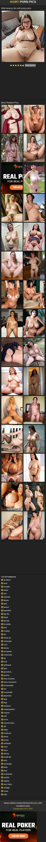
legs (4, 702)
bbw (4, 604)
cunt (4, 645)
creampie (6, 641)
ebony (5, 648)
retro (4, 747)
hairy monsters (8, 682)
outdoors (6, 733)
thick (4, 767)
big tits (5, 614)
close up (6, 638)
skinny (5, 754)
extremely (6, 655)
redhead (6, 743)
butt (4, 628)
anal (4, 583)
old (3, 726)
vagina (5, 781)
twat (4, 771)
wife (4, 794)
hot (3, 689)
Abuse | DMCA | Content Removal (17, 803)
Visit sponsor (30, 65)
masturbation (8, 709)
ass (4, 593)
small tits (6, 757)
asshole (5, 597)
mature (5, 713)
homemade (7, 685)
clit (3, 634)
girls (4, 668)
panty (4, 737)
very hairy (6, 784)
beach (5, 607)
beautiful (6, 611)
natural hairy (7, 723)
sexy (4, 750)
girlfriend (6, 665)
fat (3, 658)
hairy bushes (8, 679)
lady (4, 699)
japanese (6, 696)
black (4, 617)
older (4, 730)
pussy (5, 740)
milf (4, 716)
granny (5, 675)
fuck (4, 662)
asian (4, 590)
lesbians (6, 706)
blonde (5, 621)
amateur (6, 580)
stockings (6, 764)
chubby (5, 631)
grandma (6, 672)
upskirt (5, 777)
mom (4, 720)
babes (5, 600)
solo (4, 760)
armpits (5, 587)
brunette (6, 624)
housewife (6, 692)
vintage (5, 788)
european (6, 651)
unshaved (6, 774)
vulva (4, 791)
